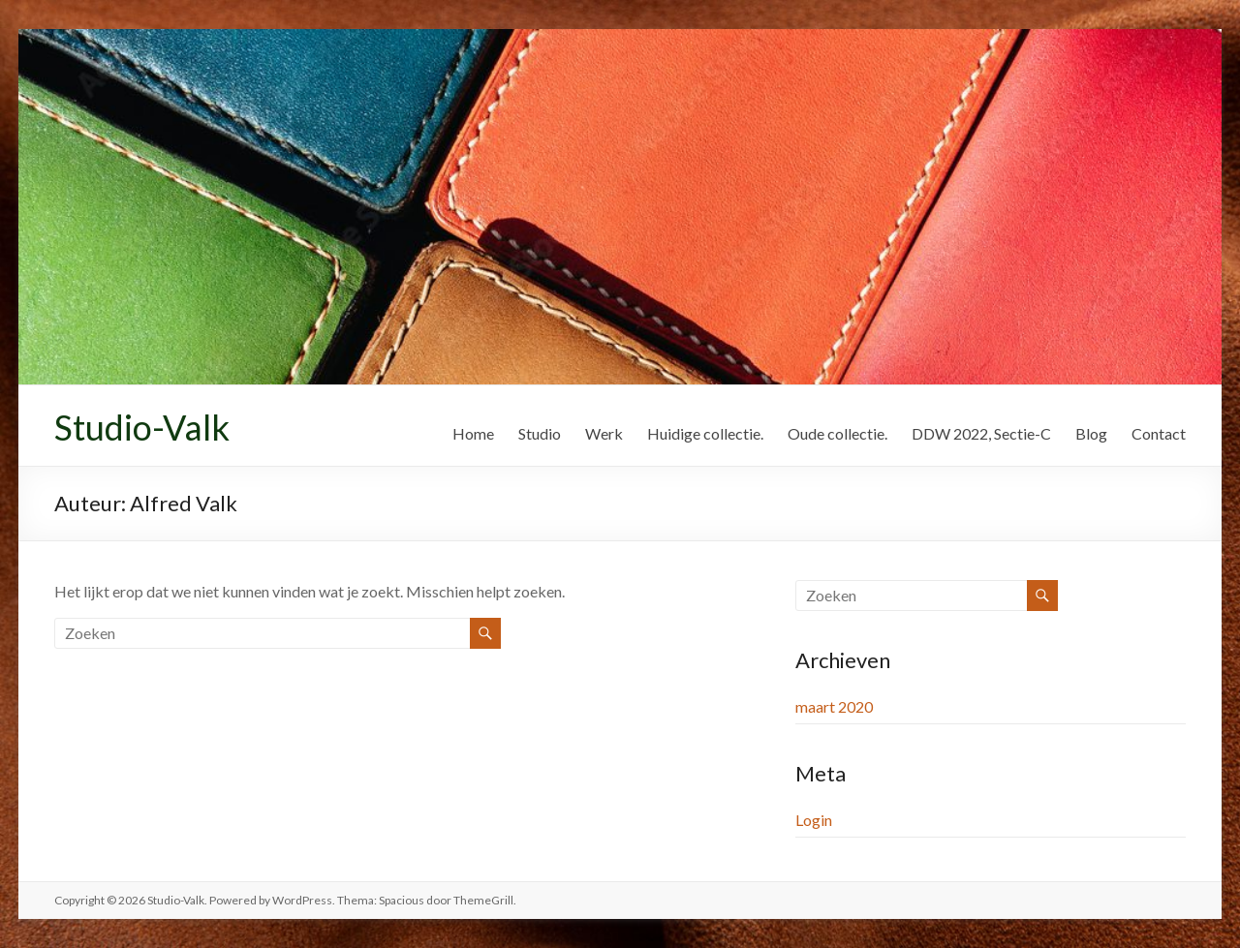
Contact (1159, 433)
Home (473, 433)
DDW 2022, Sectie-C (981, 433)
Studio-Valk (142, 427)
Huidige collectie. (705, 433)
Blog (1091, 433)
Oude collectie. (837, 433)
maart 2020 (834, 706)
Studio (539, 433)
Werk (604, 433)
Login (813, 819)
